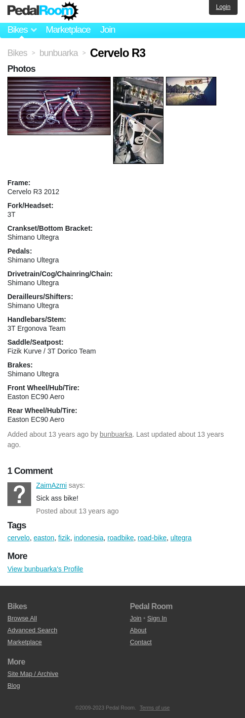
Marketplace (67, 29)
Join (107, 29)
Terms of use (155, 708)
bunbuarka (116, 434)
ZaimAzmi (19, 494)
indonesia (89, 538)
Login (223, 6)
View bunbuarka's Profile (45, 569)
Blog (13, 685)
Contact (141, 642)
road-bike (152, 538)
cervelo (18, 538)
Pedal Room (43, 11)
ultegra (181, 538)
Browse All (22, 618)
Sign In (157, 618)
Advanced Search (32, 630)
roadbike (120, 538)
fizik (64, 538)
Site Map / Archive (32, 673)
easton (44, 538)
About (138, 630)
